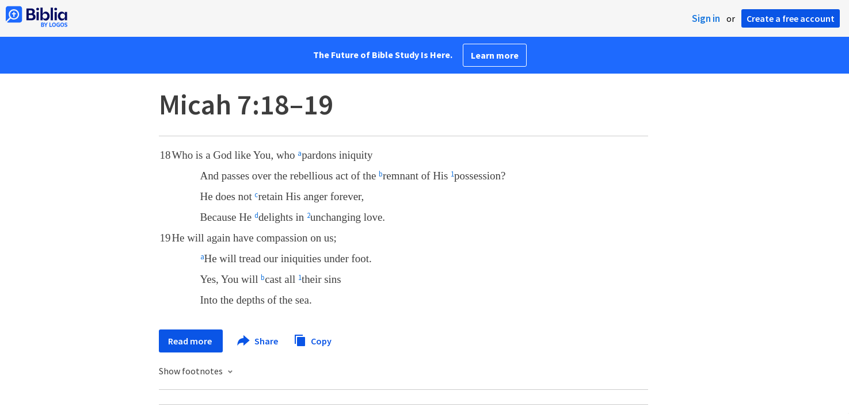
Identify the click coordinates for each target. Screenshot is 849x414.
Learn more (495, 55)
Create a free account (791, 18)
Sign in (706, 18)
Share (258, 341)
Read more (191, 341)
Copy (313, 340)
